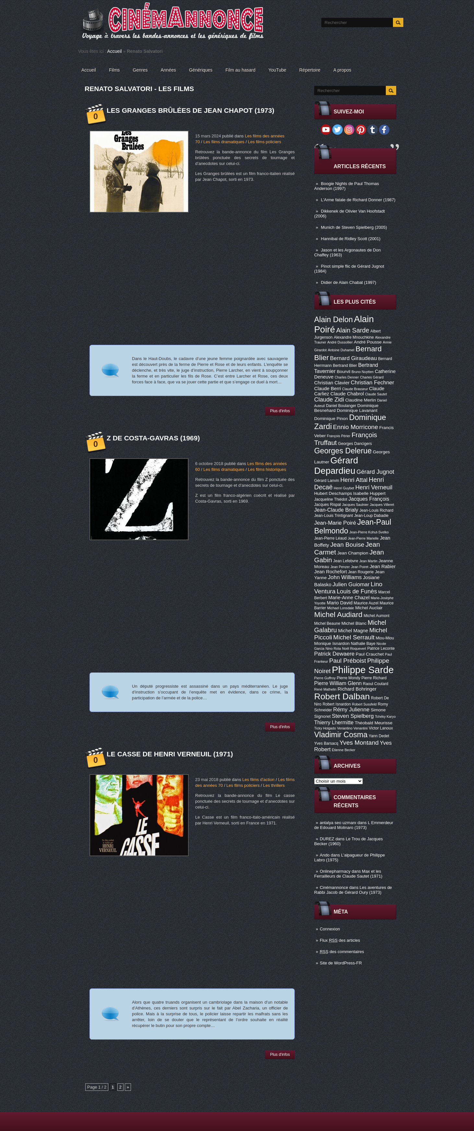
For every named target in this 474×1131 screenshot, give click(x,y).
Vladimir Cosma (340, 734)
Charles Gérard (372, 377)
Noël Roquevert (354, 648)
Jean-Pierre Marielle (363, 538)
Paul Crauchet (370, 654)
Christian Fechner (372, 382)
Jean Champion (352, 553)
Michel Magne (353, 630)
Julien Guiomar (351, 584)
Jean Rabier (383, 566)
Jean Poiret (359, 567)
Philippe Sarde (363, 669)
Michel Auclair (369, 607)
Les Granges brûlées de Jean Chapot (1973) (190, 110)
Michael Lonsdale (340, 608)
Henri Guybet (344, 488)
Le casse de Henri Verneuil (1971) (170, 754)
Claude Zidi (329, 399)
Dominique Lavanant (357, 410)
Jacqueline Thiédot (330, 499)
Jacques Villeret (382, 505)
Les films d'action (258, 779)
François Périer (338, 436)
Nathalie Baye (363, 643)
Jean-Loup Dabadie (371, 515)
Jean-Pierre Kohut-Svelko (369, 532)
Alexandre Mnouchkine (354, 337)
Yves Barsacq (326, 743)
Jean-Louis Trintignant (333, 515)
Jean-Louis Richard (376, 510)
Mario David (339, 602)
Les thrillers (274, 785)
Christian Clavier (332, 382)
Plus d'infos (280, 411)
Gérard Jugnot (375, 472)
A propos (342, 70)
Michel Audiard (338, 614)
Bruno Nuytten (362, 372)
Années (168, 70)
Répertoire (309, 70)
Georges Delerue (343, 451)
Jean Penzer (340, 567)
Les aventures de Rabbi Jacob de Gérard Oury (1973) (353, 890)
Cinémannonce (334, 887)
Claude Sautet (376, 394)
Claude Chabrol (347, 393)
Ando (324, 855)
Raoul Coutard (375, 684)
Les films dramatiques (223, 141)
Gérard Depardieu (336, 465)
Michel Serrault (353, 637)
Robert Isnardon (337, 704)
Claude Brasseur (355, 389)
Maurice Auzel (366, 603)
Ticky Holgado (325, 728)
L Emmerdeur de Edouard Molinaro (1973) (353, 825)
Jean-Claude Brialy (336, 510)
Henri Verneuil (373, 487)
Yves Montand (359, 742)
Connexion (330, 929)
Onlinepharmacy (335, 871)
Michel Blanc (353, 623)
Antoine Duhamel (341, 350)
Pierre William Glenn (338, 683)
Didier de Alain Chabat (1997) (348, 282)
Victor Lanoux (381, 728)
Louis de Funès (357, 591)
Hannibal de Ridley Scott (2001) (351, 238)
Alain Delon (333, 319)
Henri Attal (354, 480)
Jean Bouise (347, 544)
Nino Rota (333, 648)
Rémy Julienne (351, 709)
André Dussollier (340, 342)
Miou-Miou (385, 638)
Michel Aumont (376, 615)
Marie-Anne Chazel (349, 597)
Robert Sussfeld (364, 704)
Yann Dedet (379, 736)
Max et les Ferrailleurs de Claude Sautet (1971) (348, 874)
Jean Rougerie (361, 572)
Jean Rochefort (330, 571)
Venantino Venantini (352, 728)
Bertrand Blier (345, 365)
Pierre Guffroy (325, 678)
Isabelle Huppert (369, 493)
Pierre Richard (374, 678)
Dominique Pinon (331, 418)
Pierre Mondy (348, 678)
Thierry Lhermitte (334, 722)
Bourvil (343, 371)
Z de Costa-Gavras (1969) (153, 438)
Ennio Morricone (355, 427)
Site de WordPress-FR (341, 963)
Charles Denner (347, 377)
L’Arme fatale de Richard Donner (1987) (358, 199)
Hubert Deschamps (333, 493)
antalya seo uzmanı (338, 822)
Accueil (114, 51)
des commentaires (342, 951)
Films (114, 70)
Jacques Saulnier (355, 505)
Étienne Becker (343, 750)
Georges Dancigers (355, 443)
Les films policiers (264, 141)
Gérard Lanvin (326, 480)
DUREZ (327, 838)
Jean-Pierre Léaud (330, 538)
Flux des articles (340, 940)
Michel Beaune (327, 623)
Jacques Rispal (327, 504)
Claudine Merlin (360, 400)
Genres (140, 70)
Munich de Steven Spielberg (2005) (354, 227)
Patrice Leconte (381, 648)
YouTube (277, 70)
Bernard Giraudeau (353, 358)
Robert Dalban (342, 696)
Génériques (200, 70)
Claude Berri (327, 388)
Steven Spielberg (353, 716)
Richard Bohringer (357, 689)
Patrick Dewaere (334, 654)
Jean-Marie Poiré (335, 523)
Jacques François (368, 499)
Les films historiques (267, 469)
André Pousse (368, 342)
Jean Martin (368, 561)
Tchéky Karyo (385, 716)
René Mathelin (325, 689)
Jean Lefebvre (345, 561)
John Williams (345, 577)
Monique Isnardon (332, 643)
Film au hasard (240, 70)
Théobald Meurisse (373, 722)
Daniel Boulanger (341, 405)
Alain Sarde (352, 330)
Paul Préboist (347, 660)
